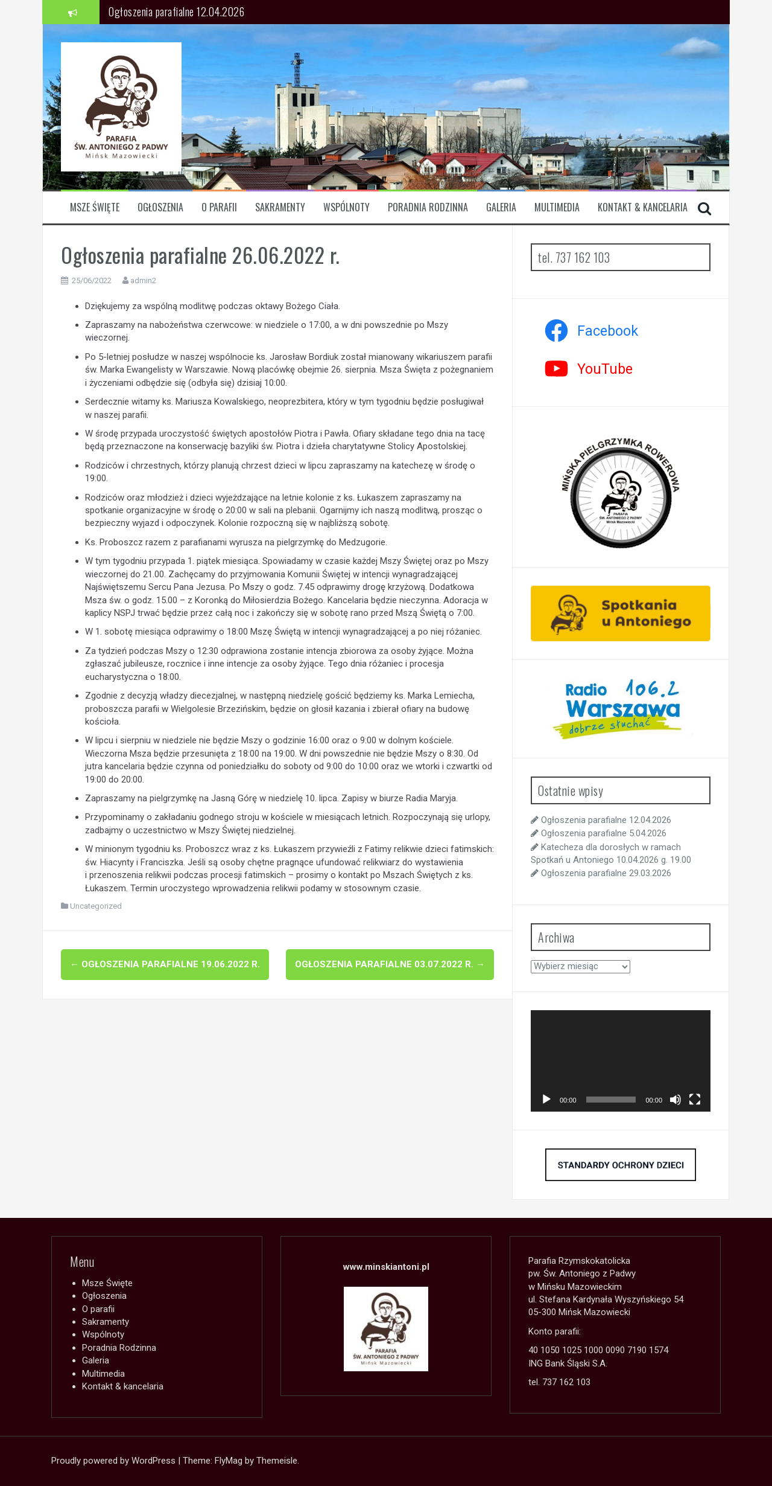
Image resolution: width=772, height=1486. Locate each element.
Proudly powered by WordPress (114, 1460)
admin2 (143, 280)
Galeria (501, 207)
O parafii (219, 207)
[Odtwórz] (546, 1100)
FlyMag (228, 1460)
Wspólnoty (346, 207)
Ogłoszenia (160, 207)
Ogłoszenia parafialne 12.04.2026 (176, 11)
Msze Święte (94, 207)
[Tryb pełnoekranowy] (695, 1100)
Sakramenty (280, 207)
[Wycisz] (675, 1100)
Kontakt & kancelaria (643, 207)
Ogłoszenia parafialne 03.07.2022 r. (390, 964)
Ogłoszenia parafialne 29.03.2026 (606, 873)
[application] (620, 1061)
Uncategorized (96, 906)
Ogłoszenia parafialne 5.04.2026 (603, 833)
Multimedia (557, 207)
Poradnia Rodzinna (428, 207)
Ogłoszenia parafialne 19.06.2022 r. (165, 964)
